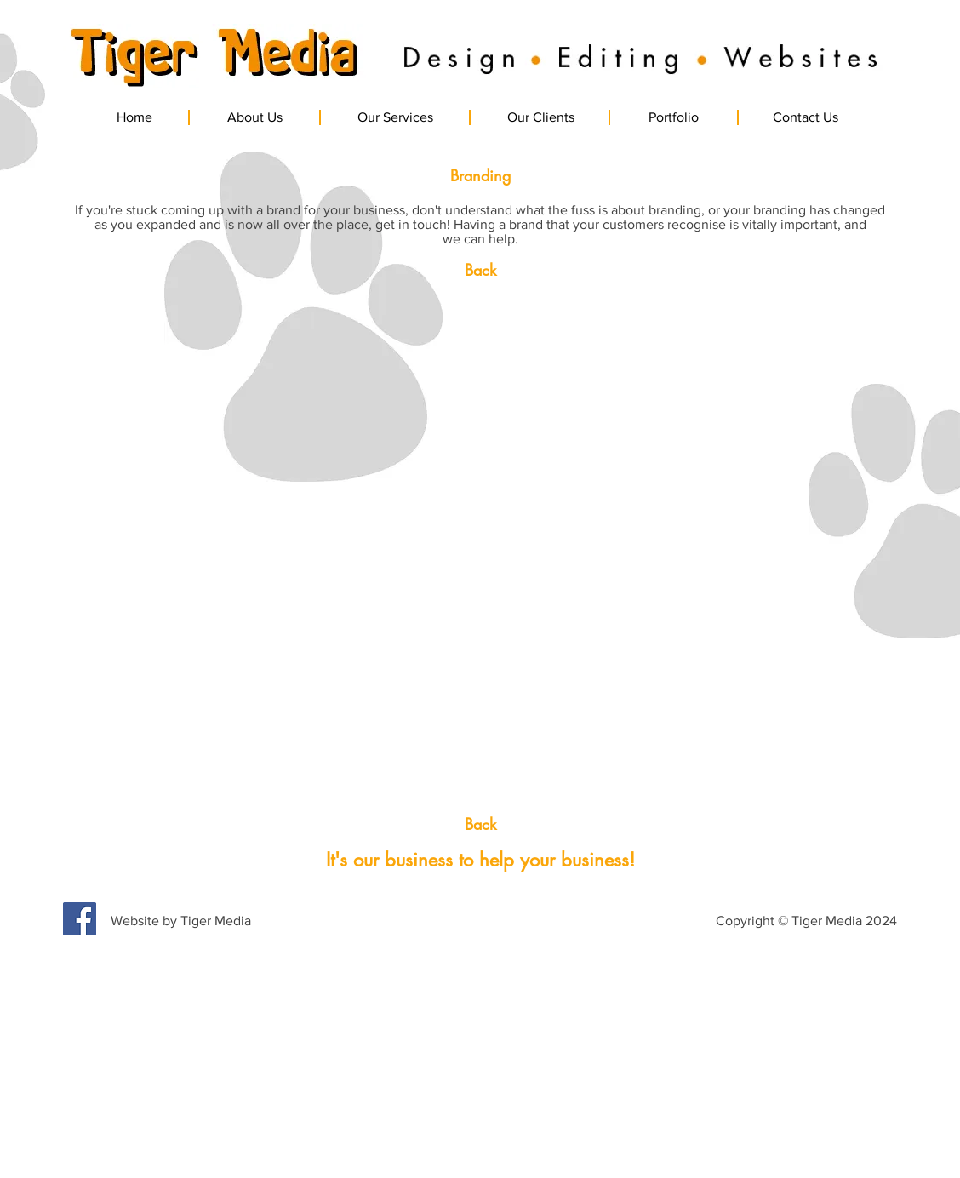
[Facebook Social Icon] (79, 918)
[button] (164, 439)
